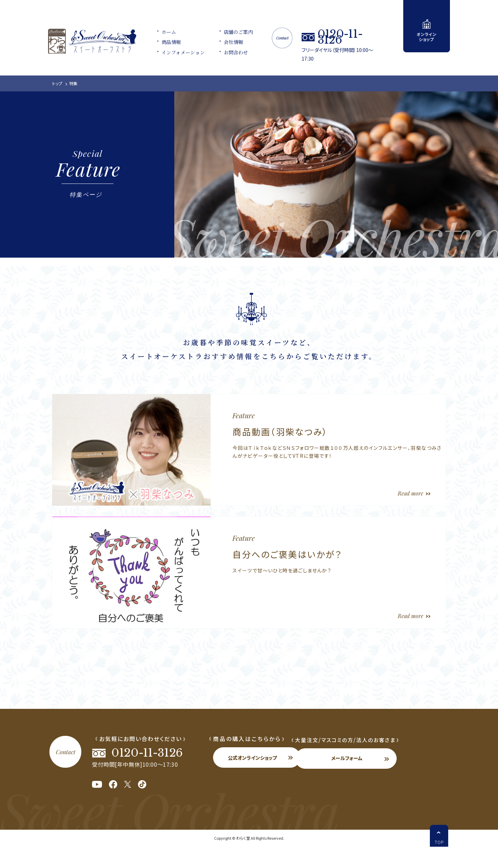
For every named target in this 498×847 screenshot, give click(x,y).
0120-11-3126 (351, 36)
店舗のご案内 (233, 32)
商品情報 (166, 42)
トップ (57, 83)
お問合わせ (231, 53)
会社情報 (229, 42)
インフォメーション (178, 53)
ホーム (163, 32)
